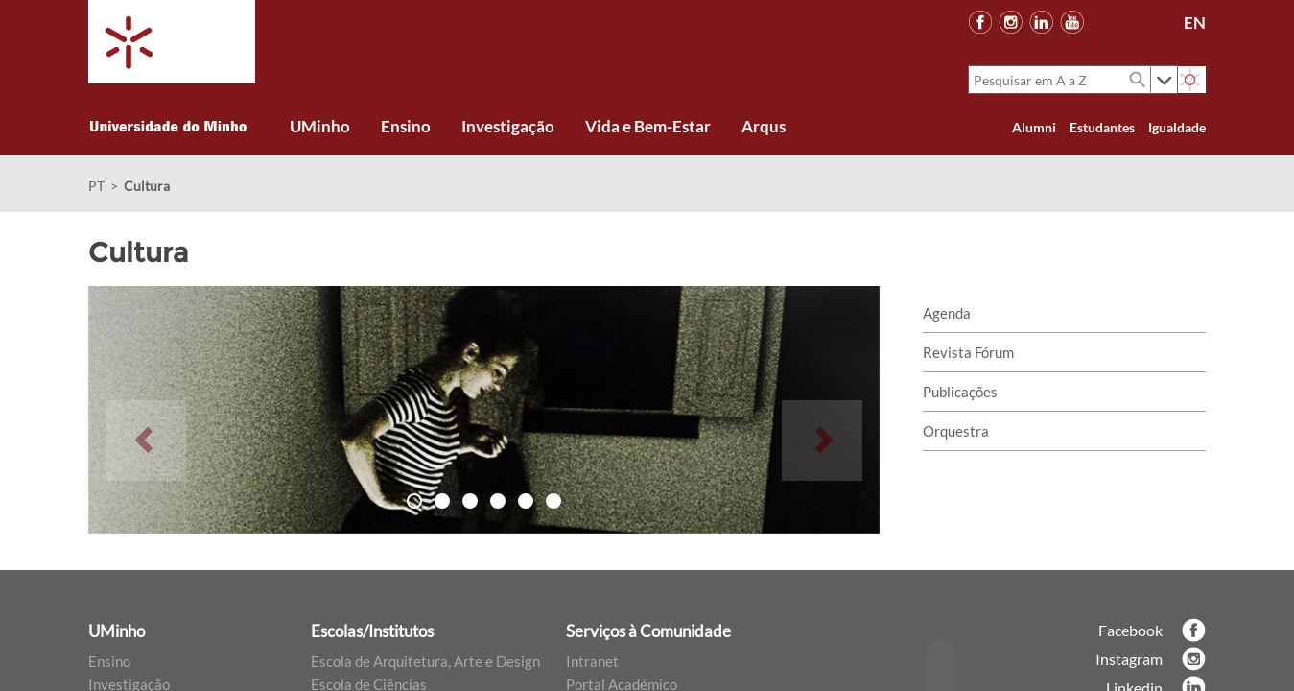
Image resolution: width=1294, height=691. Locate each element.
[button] (145, 410)
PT (96, 186)
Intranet (592, 661)
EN (1195, 22)
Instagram (1129, 659)
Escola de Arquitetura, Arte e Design (425, 661)
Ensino (109, 661)
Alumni (1034, 127)
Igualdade (1177, 127)
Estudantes (1102, 127)
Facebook (1130, 630)
